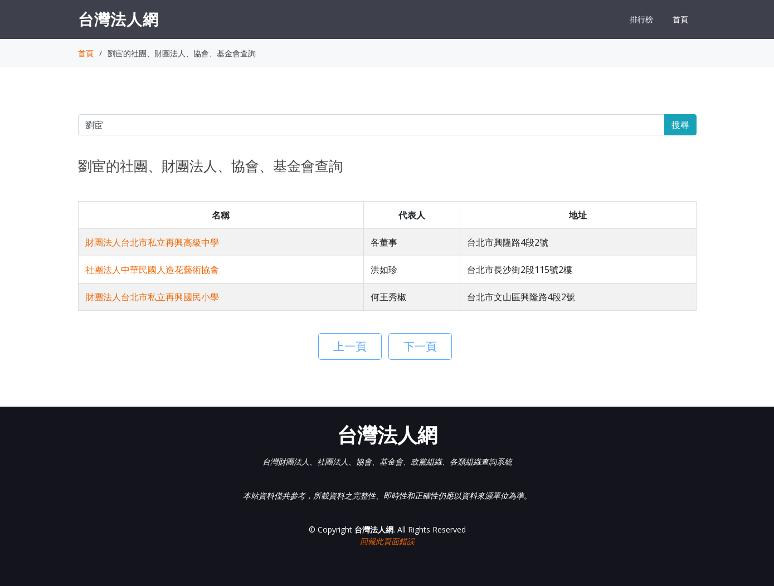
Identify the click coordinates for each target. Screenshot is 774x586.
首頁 (680, 19)
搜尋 (680, 125)
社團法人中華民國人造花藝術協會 (152, 269)
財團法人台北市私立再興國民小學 (152, 297)
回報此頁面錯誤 (387, 541)
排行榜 (641, 19)
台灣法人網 (118, 19)
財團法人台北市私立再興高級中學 (152, 242)
